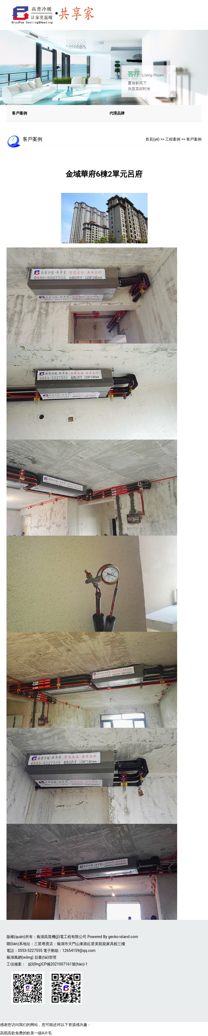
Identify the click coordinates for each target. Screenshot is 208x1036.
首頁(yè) (152, 139)
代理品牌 (117, 113)
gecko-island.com (123, 937)
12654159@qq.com (79, 950)
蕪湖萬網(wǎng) (20, 957)
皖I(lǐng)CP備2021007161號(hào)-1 (57, 964)
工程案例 (172, 139)
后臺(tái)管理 (45, 957)
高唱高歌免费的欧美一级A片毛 (26, 1033)
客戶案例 (19, 113)
